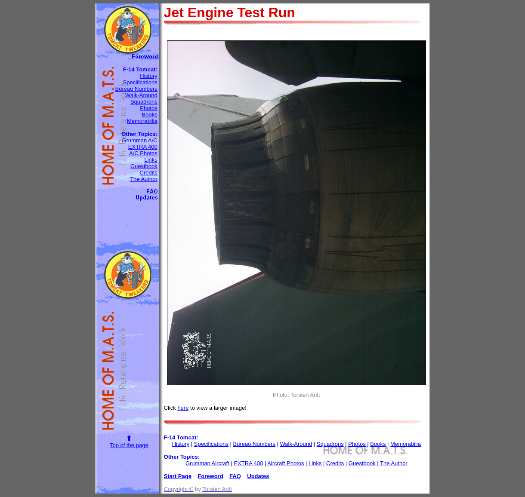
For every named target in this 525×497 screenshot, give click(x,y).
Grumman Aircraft (207, 463)
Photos (148, 108)
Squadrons (144, 101)
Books (150, 114)
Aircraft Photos (285, 463)
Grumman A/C (139, 140)
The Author (144, 179)
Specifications (140, 82)
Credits (149, 172)
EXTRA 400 (143, 147)
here (182, 408)
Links (150, 159)
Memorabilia (142, 121)
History (148, 76)
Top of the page (129, 445)
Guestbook (144, 166)
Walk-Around (141, 95)
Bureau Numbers (136, 89)
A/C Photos (143, 153)
